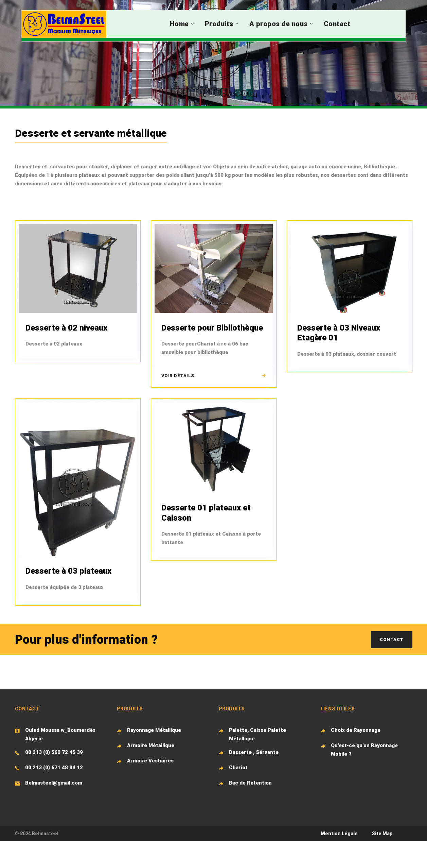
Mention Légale (339, 833)
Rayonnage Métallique (154, 730)
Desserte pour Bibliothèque (212, 328)
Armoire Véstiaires (150, 761)
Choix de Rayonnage (355, 730)
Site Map (382, 833)
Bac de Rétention (250, 783)
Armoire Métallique (150, 745)
